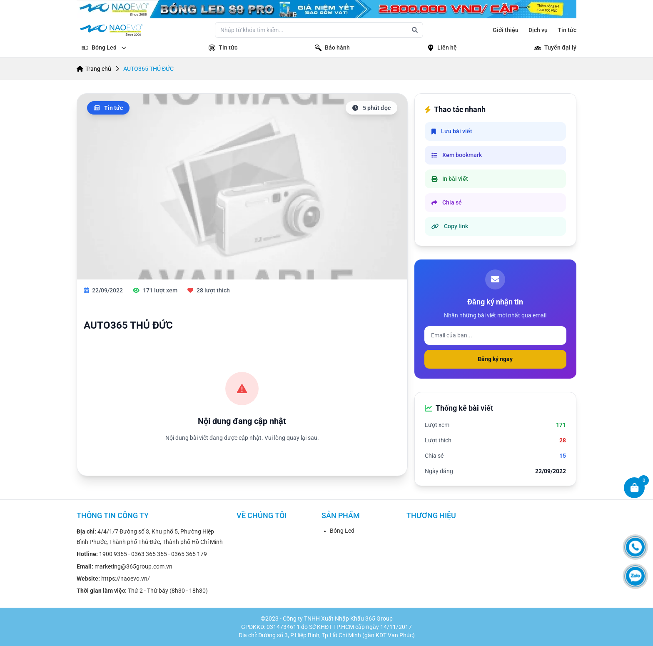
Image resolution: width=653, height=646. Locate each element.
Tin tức (567, 30)
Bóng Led (342, 530)
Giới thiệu (505, 30)
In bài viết (449, 178)
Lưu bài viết (451, 131)
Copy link (449, 226)
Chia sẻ (446, 202)
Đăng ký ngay (495, 359)
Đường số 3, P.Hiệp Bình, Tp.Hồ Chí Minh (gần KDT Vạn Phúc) (336, 635)
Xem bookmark (456, 155)
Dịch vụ (538, 30)
